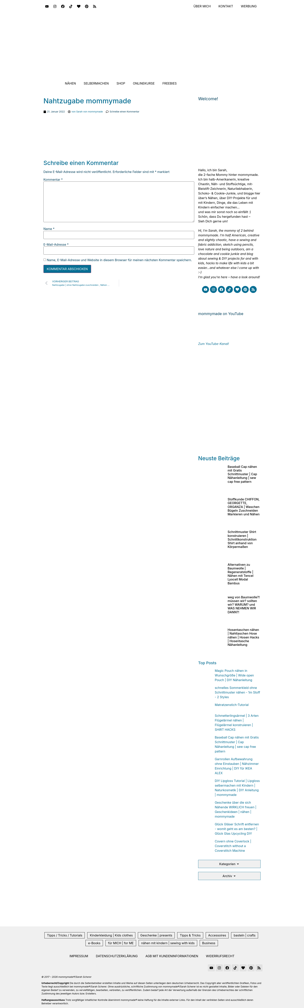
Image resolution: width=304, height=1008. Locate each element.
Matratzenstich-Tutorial (232, 705)
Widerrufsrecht (220, 956)
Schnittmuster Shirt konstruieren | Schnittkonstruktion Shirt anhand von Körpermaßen (242, 539)
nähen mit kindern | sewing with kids (167, 943)
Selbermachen (96, 83)
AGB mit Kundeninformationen (171, 956)
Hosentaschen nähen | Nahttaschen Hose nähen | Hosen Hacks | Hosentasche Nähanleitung (243, 637)
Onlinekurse (144, 83)
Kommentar (53, 179)
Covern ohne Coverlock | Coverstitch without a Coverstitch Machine (233, 846)
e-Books (94, 943)
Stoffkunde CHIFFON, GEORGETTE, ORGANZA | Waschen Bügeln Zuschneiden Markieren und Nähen (244, 506)
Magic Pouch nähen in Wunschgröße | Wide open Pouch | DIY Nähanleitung (234, 675)
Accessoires (217, 935)
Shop (121, 83)
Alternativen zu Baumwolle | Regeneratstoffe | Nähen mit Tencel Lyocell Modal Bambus (240, 574)
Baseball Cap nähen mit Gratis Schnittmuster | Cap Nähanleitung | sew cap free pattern (242, 474)
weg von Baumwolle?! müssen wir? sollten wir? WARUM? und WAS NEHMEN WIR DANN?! (244, 604)
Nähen (70, 83)
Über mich (202, 6)
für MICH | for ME (121, 943)
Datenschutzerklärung (117, 956)
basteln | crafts (244, 935)
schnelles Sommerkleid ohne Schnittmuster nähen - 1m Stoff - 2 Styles (237, 692)
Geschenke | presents (156, 935)
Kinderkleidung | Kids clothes (111, 935)
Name (48, 228)
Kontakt (225, 6)
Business (208, 943)
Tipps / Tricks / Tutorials (64, 935)
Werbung (249, 6)
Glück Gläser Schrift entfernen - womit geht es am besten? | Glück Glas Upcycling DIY (237, 828)
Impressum (79, 956)
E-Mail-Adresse (56, 244)
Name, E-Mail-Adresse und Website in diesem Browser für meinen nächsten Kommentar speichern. (119, 260)
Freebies (169, 83)
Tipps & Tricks (190, 935)
